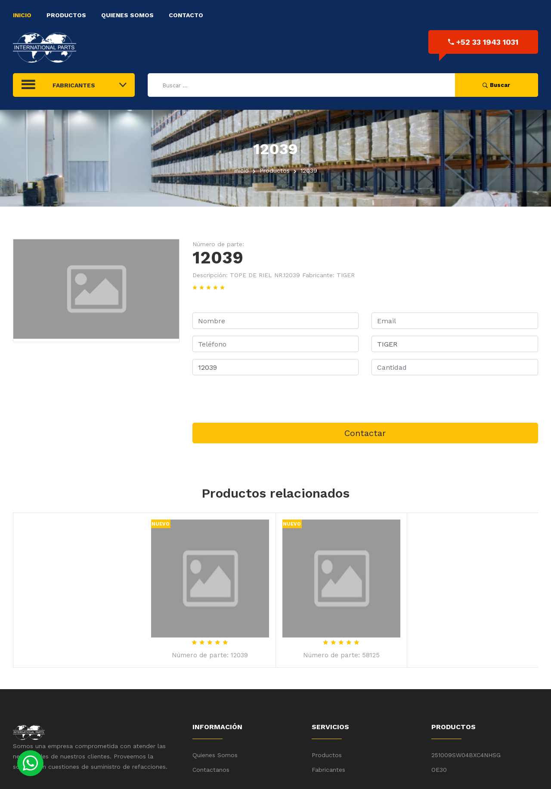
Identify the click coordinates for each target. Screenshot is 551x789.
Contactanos (210, 769)
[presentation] (257, 399)
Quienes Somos (127, 15)
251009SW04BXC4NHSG (466, 755)
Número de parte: (218, 244)
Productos (66, 15)
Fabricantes (328, 769)
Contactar (365, 433)
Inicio (22, 15)
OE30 (439, 769)
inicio (241, 170)
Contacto (186, 15)
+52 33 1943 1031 (483, 41)
